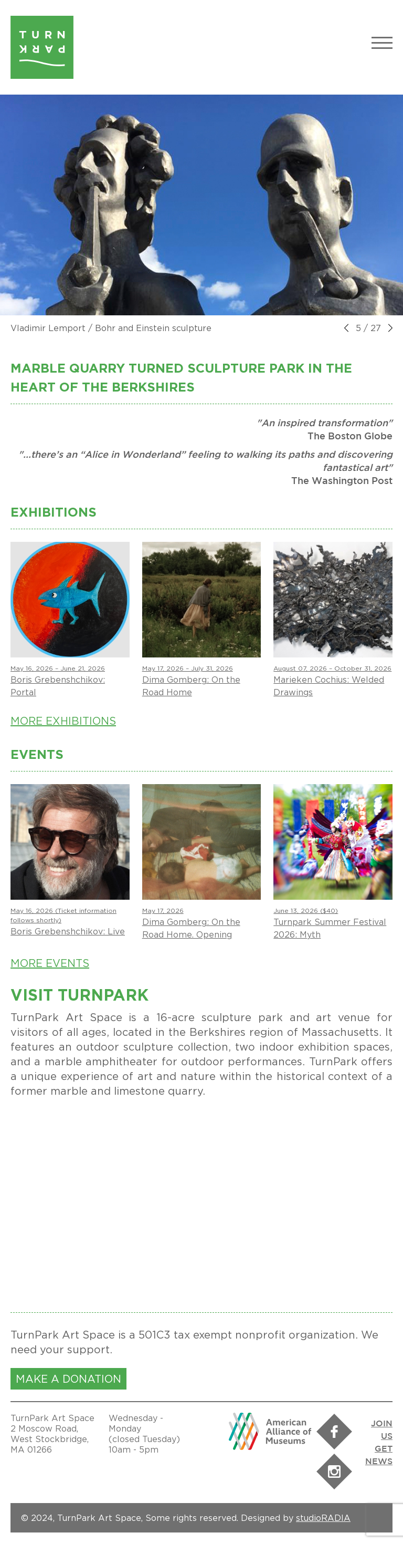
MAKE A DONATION (68, 1378)
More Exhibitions (63, 720)
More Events (49, 963)
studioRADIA (323, 1518)
